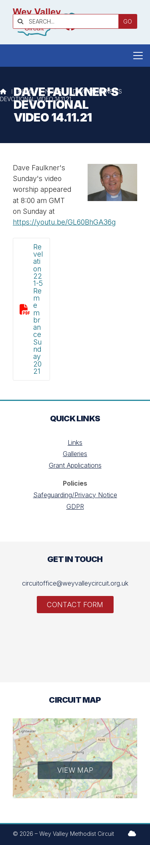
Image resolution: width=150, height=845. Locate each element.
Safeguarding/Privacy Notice (75, 495)
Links (75, 442)
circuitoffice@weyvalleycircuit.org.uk (75, 583)
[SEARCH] (68, 21)
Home (26, 91)
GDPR (75, 506)
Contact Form (75, 604)
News (53, 91)
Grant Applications (75, 465)
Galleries (75, 454)
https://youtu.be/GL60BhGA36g (64, 222)
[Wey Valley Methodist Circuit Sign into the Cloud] (132, 833)
